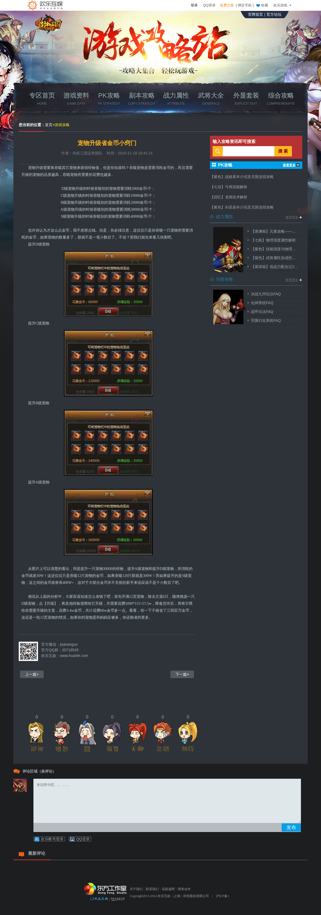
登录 (194, 5)
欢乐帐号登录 (52, 839)
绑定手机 (245, 5)
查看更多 (291, 165)
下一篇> (182, 674)
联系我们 (152, 889)
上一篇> (32, 674)
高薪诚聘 (168, 889)
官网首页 (255, 14)
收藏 (262, 5)
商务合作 (184, 889)
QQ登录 (209, 5)
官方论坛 (273, 14)
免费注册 (227, 5)
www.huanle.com (74, 655)
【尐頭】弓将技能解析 (228, 187)
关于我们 (136, 889)
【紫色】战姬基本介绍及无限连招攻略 (242, 177)
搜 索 (283, 151)
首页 (48, 125)
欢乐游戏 (283, 5)
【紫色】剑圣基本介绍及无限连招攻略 (242, 207)
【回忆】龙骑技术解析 (228, 197)
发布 (291, 827)
